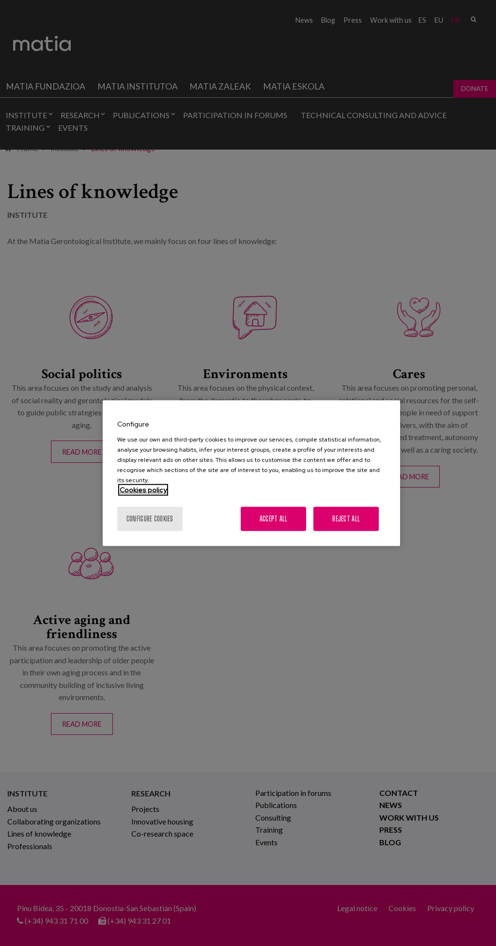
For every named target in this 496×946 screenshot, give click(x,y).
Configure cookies (149, 518)
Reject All (346, 518)
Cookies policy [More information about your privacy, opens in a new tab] (143, 489)
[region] (251, 473)
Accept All (274, 518)
